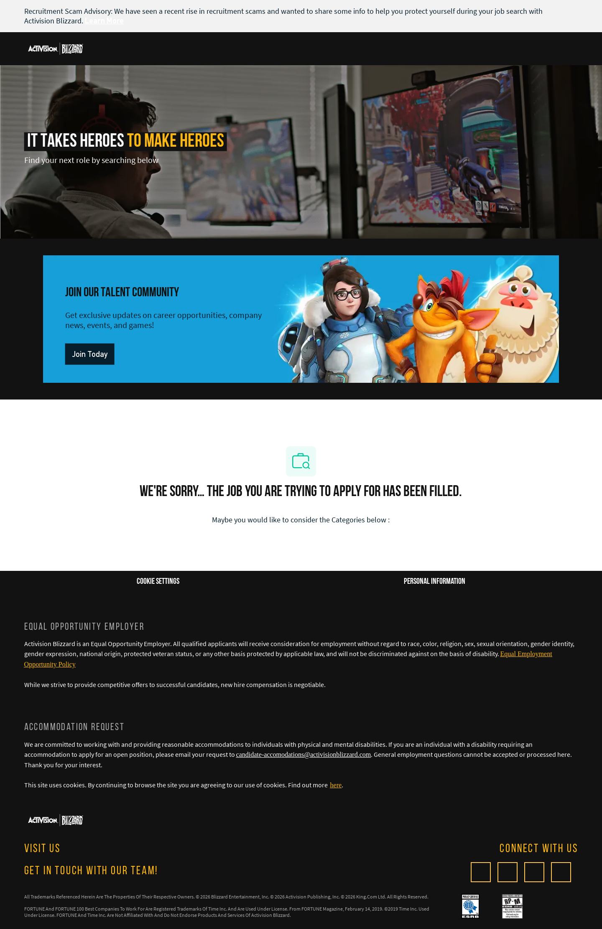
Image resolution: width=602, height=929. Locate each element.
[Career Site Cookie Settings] (158, 582)
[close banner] (573, 11)
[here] (336, 785)
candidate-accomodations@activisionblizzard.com (303, 754)
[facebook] (507, 872)
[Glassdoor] (481, 872)
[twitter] (534, 872)
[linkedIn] (561, 872)
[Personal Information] (434, 582)
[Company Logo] (55, 48)
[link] (89, 354)
